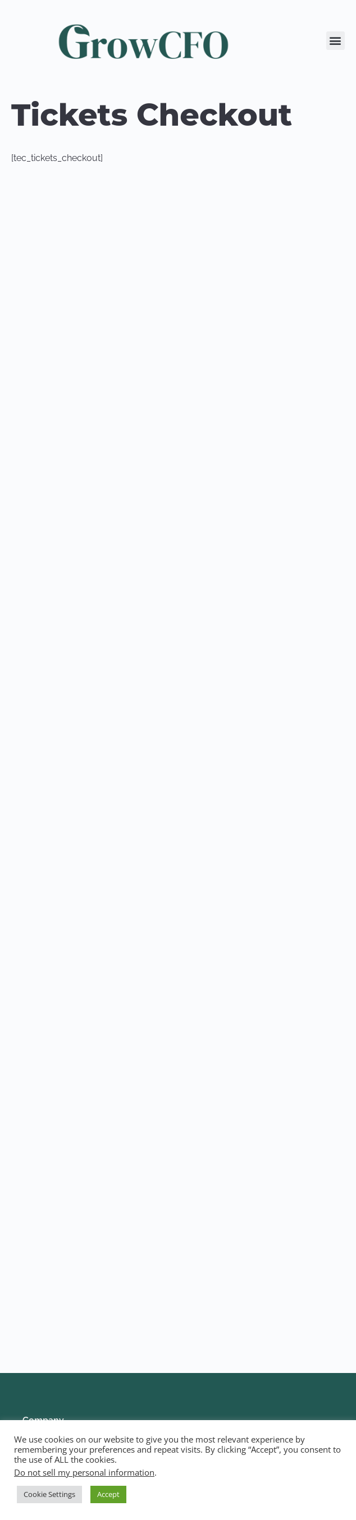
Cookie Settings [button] (49, 1494)
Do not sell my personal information (84, 1472)
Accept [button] (108, 1494)
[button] (335, 40)
